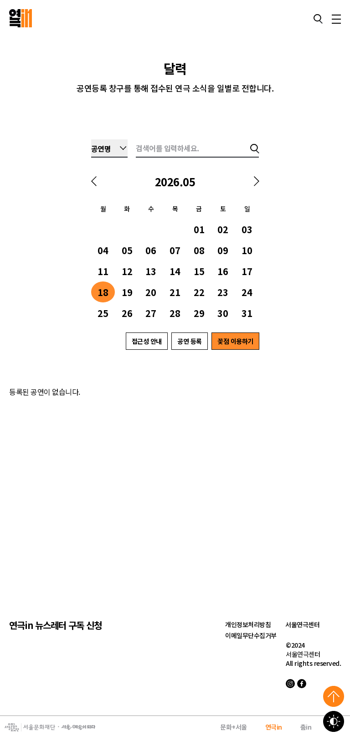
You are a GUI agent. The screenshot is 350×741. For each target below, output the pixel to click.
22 (199, 292)
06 (150, 250)
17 (247, 271)
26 (127, 313)
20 (150, 292)
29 (199, 313)
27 (150, 313)
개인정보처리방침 (248, 624)
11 (103, 271)
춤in (306, 726)
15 (199, 271)
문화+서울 (233, 726)
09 (222, 250)
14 (175, 271)
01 (199, 229)
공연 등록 (189, 341)
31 (247, 313)
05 (127, 250)
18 (103, 292)
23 (222, 292)
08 (199, 250)
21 (175, 292)
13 (150, 271)
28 (175, 313)
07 (175, 250)
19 (127, 292)
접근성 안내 (147, 341)
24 (247, 292)
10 (247, 250)
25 (103, 313)
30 (222, 313)
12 (127, 271)
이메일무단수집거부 (251, 635)
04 (103, 250)
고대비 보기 (333, 721)
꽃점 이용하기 (235, 341)
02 (222, 229)
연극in (273, 726)
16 (222, 271)
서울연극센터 (302, 624)
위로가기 (333, 696)
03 (247, 229)
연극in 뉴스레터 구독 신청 (55, 625)
